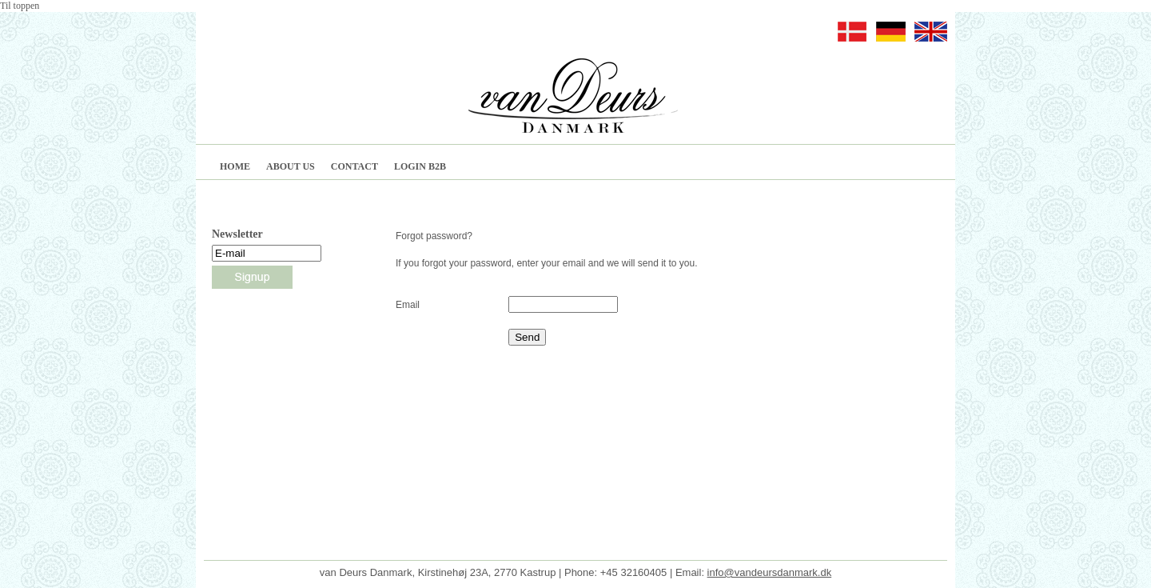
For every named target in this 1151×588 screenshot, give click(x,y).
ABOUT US (290, 166)
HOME (235, 166)
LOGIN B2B (420, 166)
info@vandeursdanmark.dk (769, 560)
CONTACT (354, 166)
